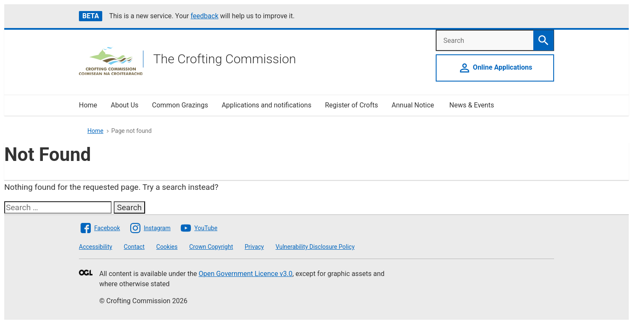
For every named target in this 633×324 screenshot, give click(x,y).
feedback (204, 16)
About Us (124, 105)
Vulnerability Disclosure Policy (314, 246)
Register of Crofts (351, 105)
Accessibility (95, 246)
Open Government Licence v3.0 (245, 274)
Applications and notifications (266, 105)
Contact (134, 246)
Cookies (166, 246)
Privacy (254, 246)
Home (88, 105)
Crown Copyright (211, 246)
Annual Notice (414, 105)
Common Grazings (180, 105)
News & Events (471, 105)
